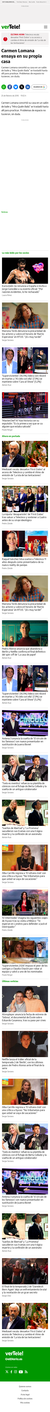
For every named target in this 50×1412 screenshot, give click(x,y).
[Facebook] (9, 87)
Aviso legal (25, 1394)
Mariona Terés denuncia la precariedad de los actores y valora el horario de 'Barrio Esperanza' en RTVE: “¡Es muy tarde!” (24, 333)
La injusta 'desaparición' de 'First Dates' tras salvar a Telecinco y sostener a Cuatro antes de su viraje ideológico (24, 517)
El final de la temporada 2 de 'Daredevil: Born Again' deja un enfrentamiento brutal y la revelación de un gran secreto (24, 1289)
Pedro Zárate (7, 523)
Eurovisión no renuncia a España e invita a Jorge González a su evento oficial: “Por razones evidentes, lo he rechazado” (24, 288)
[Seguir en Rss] (26, 1371)
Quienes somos (25, 1386)
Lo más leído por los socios (15, 252)
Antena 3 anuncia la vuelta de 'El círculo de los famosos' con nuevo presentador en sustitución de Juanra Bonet (24, 741)
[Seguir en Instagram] (15, 1371)
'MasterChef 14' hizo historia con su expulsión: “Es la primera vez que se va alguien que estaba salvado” (22, 423)
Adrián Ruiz (6, 385)
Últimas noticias (10, 981)
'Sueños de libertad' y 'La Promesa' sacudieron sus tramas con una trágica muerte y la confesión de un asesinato (22, 830)
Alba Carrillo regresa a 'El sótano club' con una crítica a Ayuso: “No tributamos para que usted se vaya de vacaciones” (24, 875)
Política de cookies (25, 1398)
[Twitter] (21, 87)
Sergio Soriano (8, 340)
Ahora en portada (11, 436)
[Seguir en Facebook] (11, 1371)
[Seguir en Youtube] (21, 1371)
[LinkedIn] (27, 87)
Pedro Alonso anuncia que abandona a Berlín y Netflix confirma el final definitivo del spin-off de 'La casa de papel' (23, 651)
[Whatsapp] (3, 87)
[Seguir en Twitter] (7, 1371)
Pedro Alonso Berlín (41, 2)
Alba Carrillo (32, 2)
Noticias (4, 212)
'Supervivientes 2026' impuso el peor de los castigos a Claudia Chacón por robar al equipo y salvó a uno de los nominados (24, 968)
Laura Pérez (7, 295)
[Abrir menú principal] (45, 27)
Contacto (25, 1390)
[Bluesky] (15, 87)
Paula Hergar (7, 430)
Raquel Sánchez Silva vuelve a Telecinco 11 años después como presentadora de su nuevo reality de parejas (24, 561)
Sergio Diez (6, 1296)
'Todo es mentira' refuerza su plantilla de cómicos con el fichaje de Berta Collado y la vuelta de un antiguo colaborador (24, 786)
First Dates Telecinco (22, 2)
